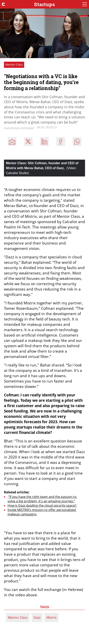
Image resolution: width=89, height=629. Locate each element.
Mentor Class (18, 617)
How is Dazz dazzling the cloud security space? (42, 505)
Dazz (36, 617)
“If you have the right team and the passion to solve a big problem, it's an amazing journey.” (42, 499)
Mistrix (51, 617)
